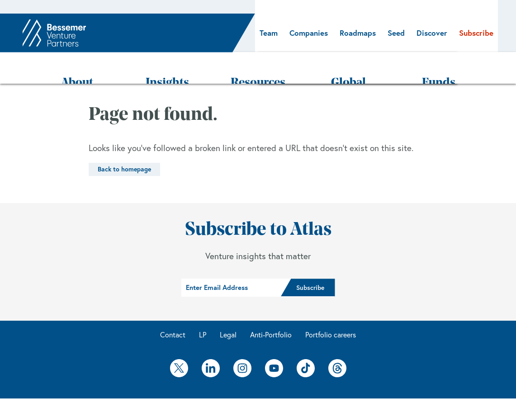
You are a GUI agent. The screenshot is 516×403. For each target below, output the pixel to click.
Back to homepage (124, 142)
